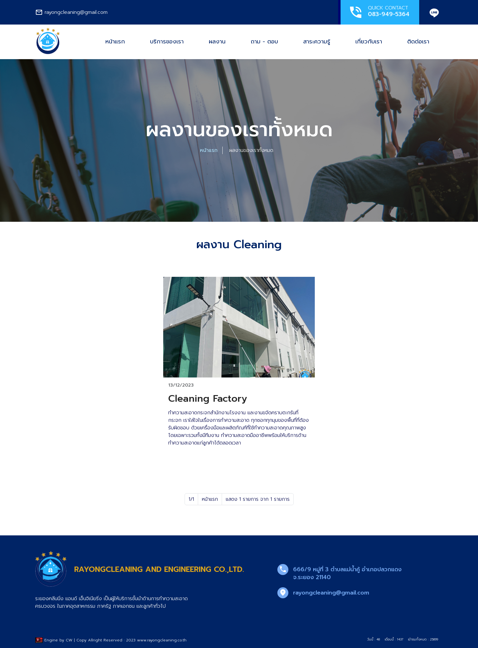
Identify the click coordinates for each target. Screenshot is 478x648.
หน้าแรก (115, 41)
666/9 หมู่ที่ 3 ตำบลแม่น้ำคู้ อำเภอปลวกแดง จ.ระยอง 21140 (347, 573)
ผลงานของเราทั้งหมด (251, 150)
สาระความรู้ (316, 41)
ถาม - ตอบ (264, 41)
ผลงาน (217, 41)
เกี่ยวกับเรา (368, 41)
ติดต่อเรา (418, 41)
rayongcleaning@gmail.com (331, 592)
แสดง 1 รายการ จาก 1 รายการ (258, 499)
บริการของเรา (167, 41)
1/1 (191, 499)
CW (69, 640)
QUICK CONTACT (378, 12)
